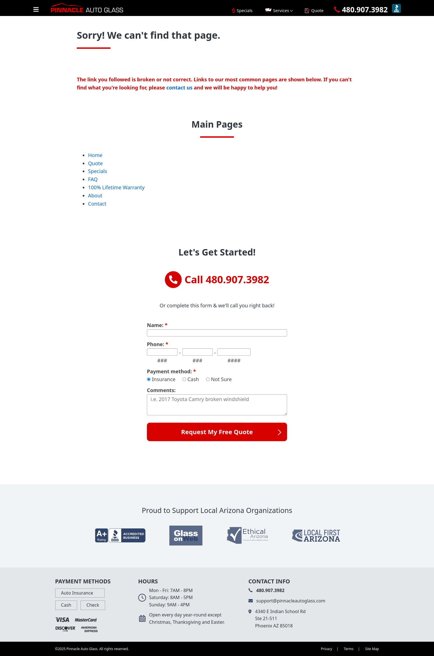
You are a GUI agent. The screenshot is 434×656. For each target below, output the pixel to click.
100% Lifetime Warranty (116, 187)
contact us (179, 87)
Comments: (161, 390)
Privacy (326, 648)
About (95, 195)
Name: (157, 325)
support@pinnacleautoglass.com (287, 601)
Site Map (372, 648)
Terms (349, 648)
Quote (95, 163)
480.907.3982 (266, 590)
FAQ (93, 179)
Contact (97, 203)
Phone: (157, 344)
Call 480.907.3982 (217, 279)
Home (95, 155)
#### (234, 360)
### (162, 360)
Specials (97, 171)
